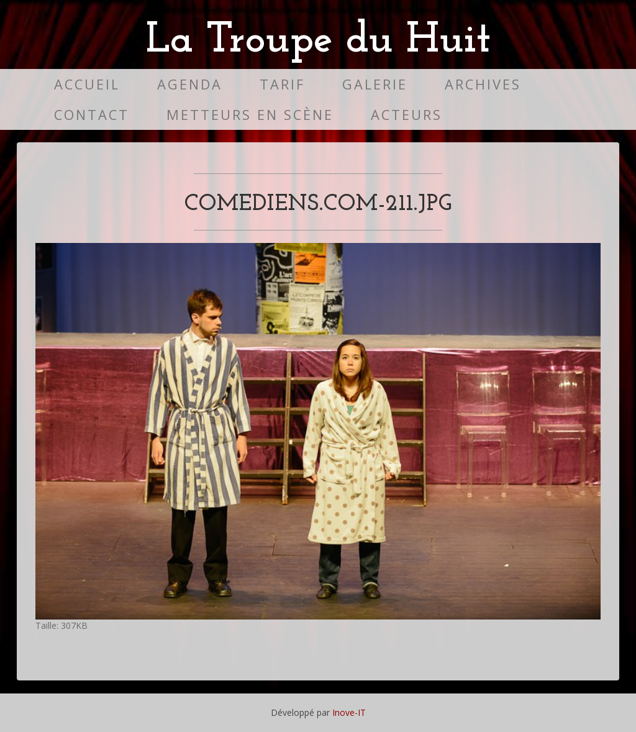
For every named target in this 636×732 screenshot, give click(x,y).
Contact (91, 115)
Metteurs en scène (250, 115)
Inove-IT (349, 712)
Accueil (87, 84)
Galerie (374, 84)
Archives (483, 84)
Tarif (282, 84)
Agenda (189, 84)
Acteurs (406, 115)
